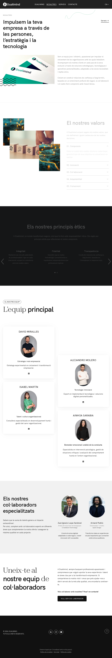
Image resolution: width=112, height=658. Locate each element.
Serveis (62, 4)
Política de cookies (66, 652)
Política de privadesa (46, 652)
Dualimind (39, 4)
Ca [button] (107, 4)
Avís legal (56, 652)
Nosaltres (51, 4)
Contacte (72, 4)
